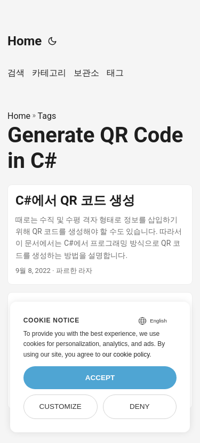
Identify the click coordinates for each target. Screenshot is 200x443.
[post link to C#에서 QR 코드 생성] (100, 234)
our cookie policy (126, 354)
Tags (47, 116)
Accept (100, 378)
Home (24, 41)
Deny (140, 406)
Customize (60, 406)
